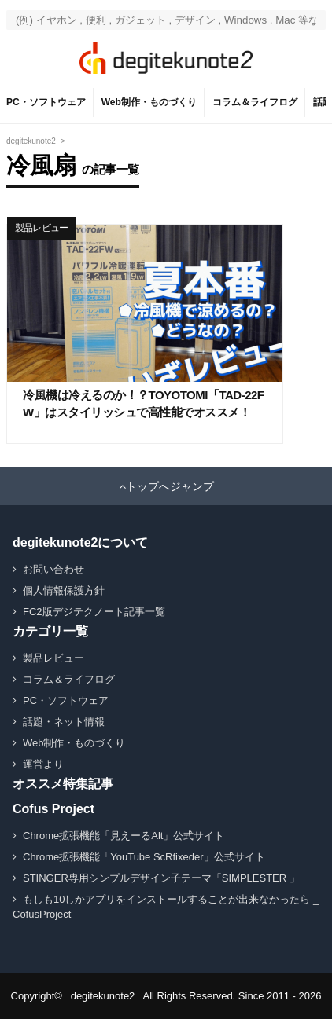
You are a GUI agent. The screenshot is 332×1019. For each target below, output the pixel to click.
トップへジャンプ (170, 486)
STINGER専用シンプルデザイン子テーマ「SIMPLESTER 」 (161, 878)
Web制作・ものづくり (149, 102)
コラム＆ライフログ (254, 102)
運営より (43, 764)
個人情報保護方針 (64, 590)
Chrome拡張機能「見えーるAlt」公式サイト (123, 835)
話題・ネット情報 (64, 722)
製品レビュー (41, 227)
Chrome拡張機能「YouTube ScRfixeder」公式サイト (144, 857)
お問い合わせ (53, 569)
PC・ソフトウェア (46, 102)
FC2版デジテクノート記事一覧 (94, 612)
